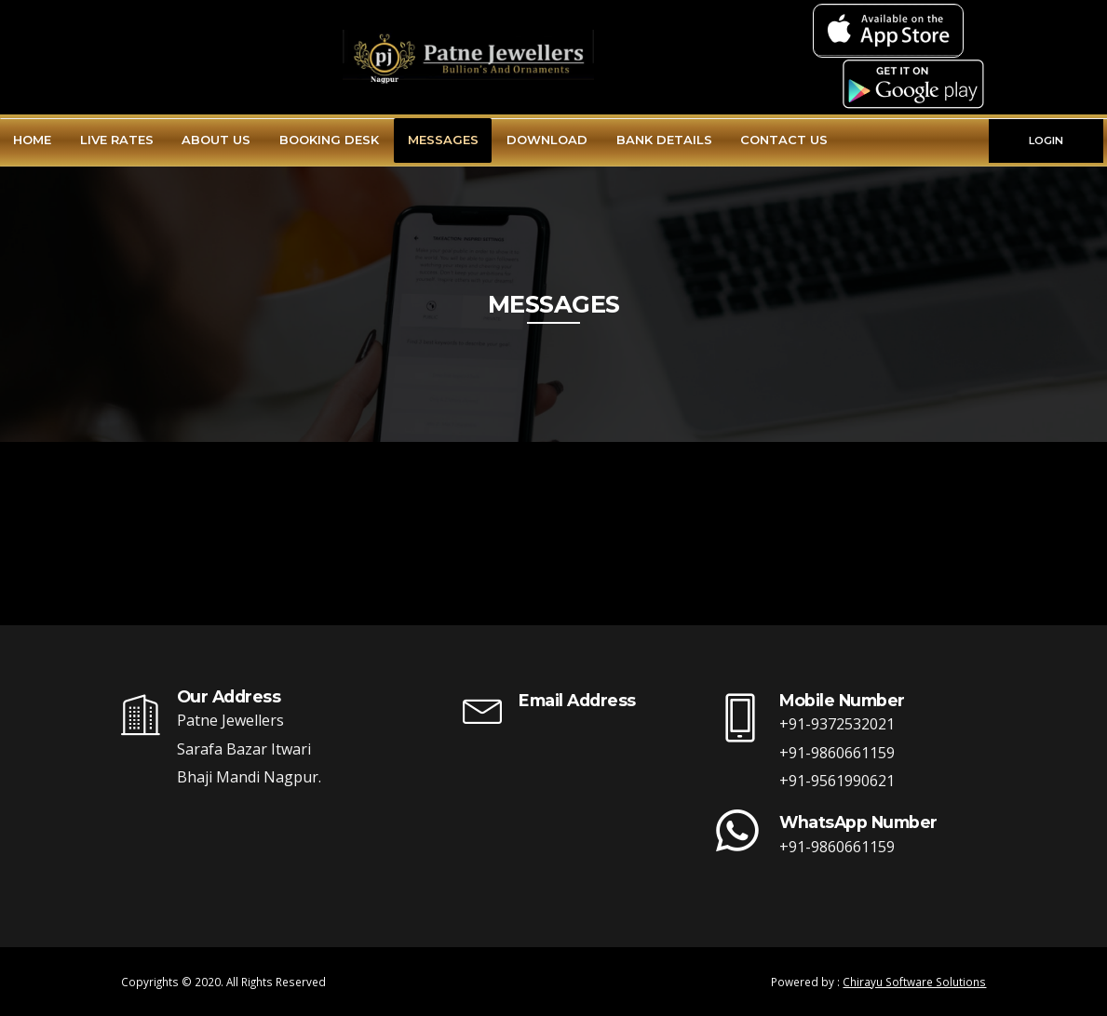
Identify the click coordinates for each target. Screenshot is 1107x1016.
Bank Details (664, 139)
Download (546, 139)
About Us (216, 139)
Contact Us (784, 139)
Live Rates (117, 139)
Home (32, 139)
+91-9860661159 (837, 752)
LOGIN (1046, 140)
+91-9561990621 (837, 780)
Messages (443, 139)
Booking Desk (329, 139)
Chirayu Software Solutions (914, 981)
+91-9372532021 (837, 724)
